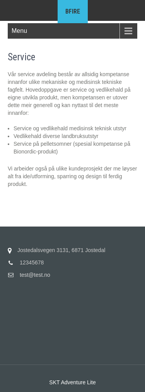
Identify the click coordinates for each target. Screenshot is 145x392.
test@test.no (35, 275)
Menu (19, 30)
